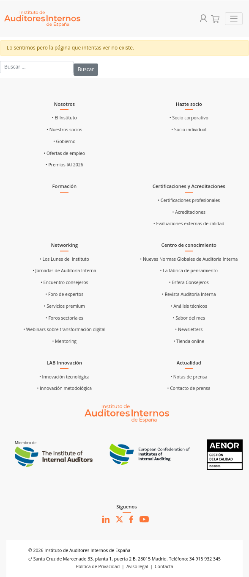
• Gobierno (64, 141)
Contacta (164, 566)
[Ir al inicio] (127, 413)
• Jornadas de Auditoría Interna (64, 270)
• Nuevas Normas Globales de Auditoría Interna (189, 259)
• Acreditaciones (188, 212)
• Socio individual (188, 130)
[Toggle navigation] (234, 18)
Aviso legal (137, 566)
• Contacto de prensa (189, 388)
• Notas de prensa (188, 377)
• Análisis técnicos (189, 306)
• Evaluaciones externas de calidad (188, 223)
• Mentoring (64, 341)
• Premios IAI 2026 (64, 165)
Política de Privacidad (98, 566)
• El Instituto (64, 118)
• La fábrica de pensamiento (189, 270)
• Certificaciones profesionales (189, 200)
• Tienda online (188, 341)
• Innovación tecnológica (64, 377)
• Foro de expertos (64, 294)
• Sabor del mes (189, 318)
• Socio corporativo (189, 118)
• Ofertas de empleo (64, 153)
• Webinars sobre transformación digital (64, 329)
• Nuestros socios (64, 130)
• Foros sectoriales (64, 318)
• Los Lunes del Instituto (64, 259)
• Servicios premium (64, 306)
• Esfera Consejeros (189, 282)
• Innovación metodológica (64, 388)
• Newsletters (188, 329)
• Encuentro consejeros (64, 282)
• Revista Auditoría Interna (189, 294)
